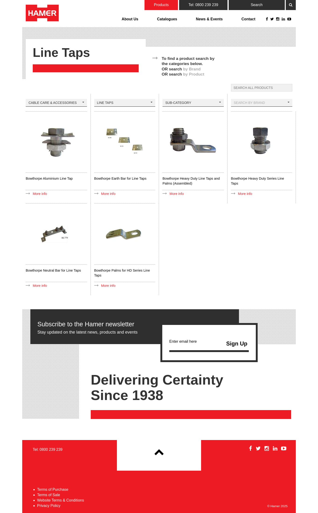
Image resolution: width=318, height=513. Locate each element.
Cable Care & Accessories (56, 103)
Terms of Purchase (52, 489)
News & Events (209, 19)
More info (40, 194)
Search (257, 5)
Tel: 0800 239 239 (203, 5)
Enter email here (209, 344)
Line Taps (125, 103)
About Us (130, 19)
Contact (248, 19)
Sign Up (236, 343)
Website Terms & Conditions (60, 500)
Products (161, 5)
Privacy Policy (49, 506)
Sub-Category (193, 103)
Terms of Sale (48, 495)
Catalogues (167, 19)
